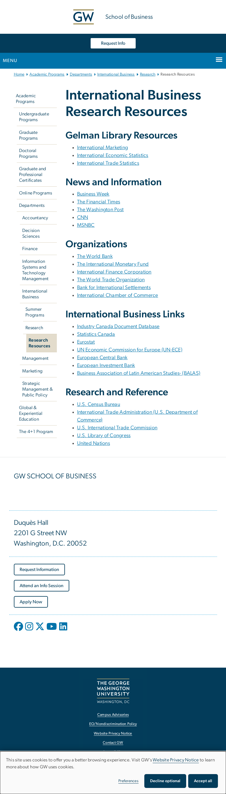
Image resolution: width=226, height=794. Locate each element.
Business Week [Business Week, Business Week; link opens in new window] (93, 194)
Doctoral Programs (28, 153)
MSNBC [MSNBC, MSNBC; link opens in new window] (86, 225)
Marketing (32, 371)
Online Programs (35, 193)
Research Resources (39, 343)
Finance (30, 248)
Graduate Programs (28, 135)
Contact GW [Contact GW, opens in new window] (113, 743)
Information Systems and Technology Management (35, 270)
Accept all (203, 781)
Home (19, 74)
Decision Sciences (31, 233)
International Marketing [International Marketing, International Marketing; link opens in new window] (102, 147)
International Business (116, 74)
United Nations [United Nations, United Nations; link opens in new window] (93, 443)
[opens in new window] (19, 630)
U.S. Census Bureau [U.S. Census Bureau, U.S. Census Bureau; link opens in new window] (98, 404)
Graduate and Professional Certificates (32, 174)
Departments (81, 74)
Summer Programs (34, 312)
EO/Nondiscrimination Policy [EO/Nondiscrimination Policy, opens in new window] (113, 724)
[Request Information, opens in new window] (39, 569)
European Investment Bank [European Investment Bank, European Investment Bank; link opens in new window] (106, 365)
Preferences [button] (128, 781)
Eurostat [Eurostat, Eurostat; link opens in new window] (86, 342)
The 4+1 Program (36, 431)
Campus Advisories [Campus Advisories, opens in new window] (113, 715)
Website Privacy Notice (176, 760)
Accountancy (35, 218)
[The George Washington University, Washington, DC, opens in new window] (113, 691)
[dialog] (113, 772)
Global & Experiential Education (31, 413)
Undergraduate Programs (34, 117)
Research (148, 74)
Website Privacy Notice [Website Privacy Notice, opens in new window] (113, 733)
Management (35, 358)
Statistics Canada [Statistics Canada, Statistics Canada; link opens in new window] (96, 334)
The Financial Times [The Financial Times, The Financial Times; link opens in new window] (98, 202)
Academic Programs (46, 74)
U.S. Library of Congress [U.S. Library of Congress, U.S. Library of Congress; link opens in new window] (104, 435)
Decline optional (165, 781)
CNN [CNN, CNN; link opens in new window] (82, 217)
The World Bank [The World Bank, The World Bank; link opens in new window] (95, 256)
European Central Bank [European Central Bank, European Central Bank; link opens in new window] (102, 357)
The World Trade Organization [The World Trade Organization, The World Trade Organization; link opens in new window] (111, 279)
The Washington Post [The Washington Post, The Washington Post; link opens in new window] (100, 209)
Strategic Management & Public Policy (37, 389)
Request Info (113, 43)
